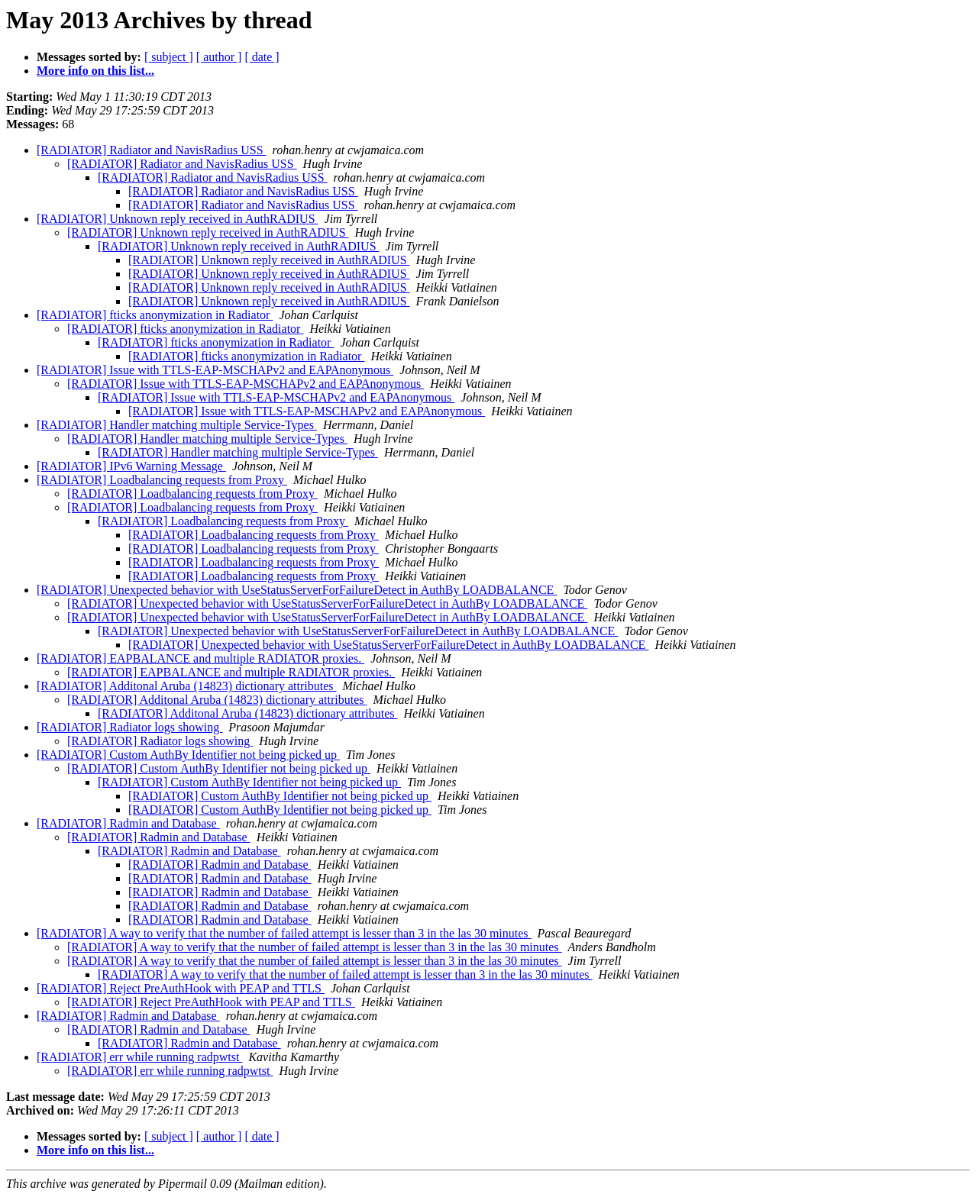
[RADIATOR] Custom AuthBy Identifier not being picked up (188, 754)
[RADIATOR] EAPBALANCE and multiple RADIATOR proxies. (200, 658)
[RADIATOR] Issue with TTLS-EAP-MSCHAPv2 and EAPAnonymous (215, 369)
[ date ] (261, 56)
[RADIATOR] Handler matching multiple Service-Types (177, 424)
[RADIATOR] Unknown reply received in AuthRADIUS (177, 218)
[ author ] (219, 56)
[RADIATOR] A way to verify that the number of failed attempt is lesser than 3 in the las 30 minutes (284, 933)
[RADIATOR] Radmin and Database (128, 823)
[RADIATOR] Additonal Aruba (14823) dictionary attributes (187, 685)
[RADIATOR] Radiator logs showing (129, 727)
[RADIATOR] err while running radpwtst (139, 1056)
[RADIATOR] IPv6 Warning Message (131, 466)
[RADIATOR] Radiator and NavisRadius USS (152, 150)
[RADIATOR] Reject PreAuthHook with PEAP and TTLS (181, 988)
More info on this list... (95, 70)
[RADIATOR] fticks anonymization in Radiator (155, 314)
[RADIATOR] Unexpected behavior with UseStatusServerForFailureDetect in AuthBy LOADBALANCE (297, 589)
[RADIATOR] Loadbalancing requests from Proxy (162, 479)
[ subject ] (168, 56)
